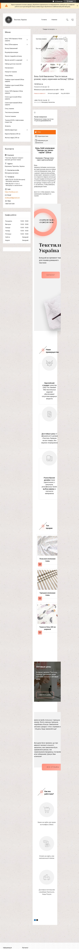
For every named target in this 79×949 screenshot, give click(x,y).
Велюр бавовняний (11, 48)
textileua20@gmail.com (12, 198)
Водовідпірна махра (11, 52)
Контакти (51, 48)
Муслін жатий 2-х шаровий (13, 60)
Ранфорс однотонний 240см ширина (14, 86)
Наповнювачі (9, 68)
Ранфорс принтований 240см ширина (14, 80)
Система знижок (41, 39)
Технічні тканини (10, 116)
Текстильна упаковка (12, 112)
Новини (61, 48)
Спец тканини (9, 108)
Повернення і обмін (49, 58)
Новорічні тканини (11, 72)
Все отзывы (53, 769)
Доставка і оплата (57, 39)
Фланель (8, 126)
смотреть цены (45, 697)
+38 (45, 221)
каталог (51, 277)
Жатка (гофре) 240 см (12, 137)
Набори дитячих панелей (13, 64)
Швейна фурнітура (11, 130)
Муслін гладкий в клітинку (13, 56)
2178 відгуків (59, 1)
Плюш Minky (9, 75)
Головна (44, 19)
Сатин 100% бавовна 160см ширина (14, 92)
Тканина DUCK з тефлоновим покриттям (14, 121)
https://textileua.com (11, 192)
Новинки (54, 19)
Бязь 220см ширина (11, 44)
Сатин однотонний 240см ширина (13, 98)
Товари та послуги (49, 29)
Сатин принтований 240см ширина (13, 103)
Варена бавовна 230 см (12, 134)
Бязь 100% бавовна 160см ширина (13, 39)
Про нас (38, 48)
